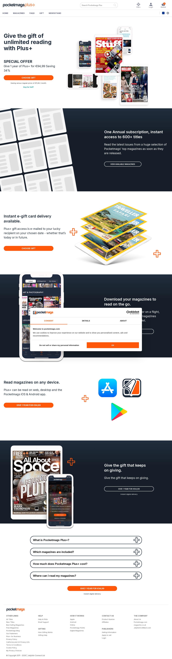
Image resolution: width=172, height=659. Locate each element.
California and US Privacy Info (18, 642)
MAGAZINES (19, 13)
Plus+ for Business (13, 636)
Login (104, 638)
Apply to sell (106, 635)
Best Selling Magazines (15, 625)
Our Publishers (12, 633)
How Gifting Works (45, 632)
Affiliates (105, 622)
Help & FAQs (43, 619)
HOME (5, 13)
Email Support (43, 622)
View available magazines (122, 164)
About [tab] (123, 321)
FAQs (32, 13)
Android (73, 622)
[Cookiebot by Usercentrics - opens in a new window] (128, 312)
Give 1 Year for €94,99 (29, 405)
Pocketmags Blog (13, 631)
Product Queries (108, 619)
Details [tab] (86, 321)
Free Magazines (12, 628)
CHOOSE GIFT (29, 77)
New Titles (10, 622)
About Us (137, 619)
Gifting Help (42, 635)
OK (112, 345)
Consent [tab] (48, 321)
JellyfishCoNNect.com (142, 628)
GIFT (41, 13)
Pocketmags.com (140, 622)
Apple (72, 619)
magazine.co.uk (140, 625)
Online (72, 625)
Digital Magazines (77, 631)
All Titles (9, 619)
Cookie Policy (11, 648)
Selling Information (109, 632)
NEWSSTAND (55, 13)
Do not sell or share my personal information (59, 345)
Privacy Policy (11, 639)
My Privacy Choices (14, 651)
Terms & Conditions (14, 645)
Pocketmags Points (77, 628)
